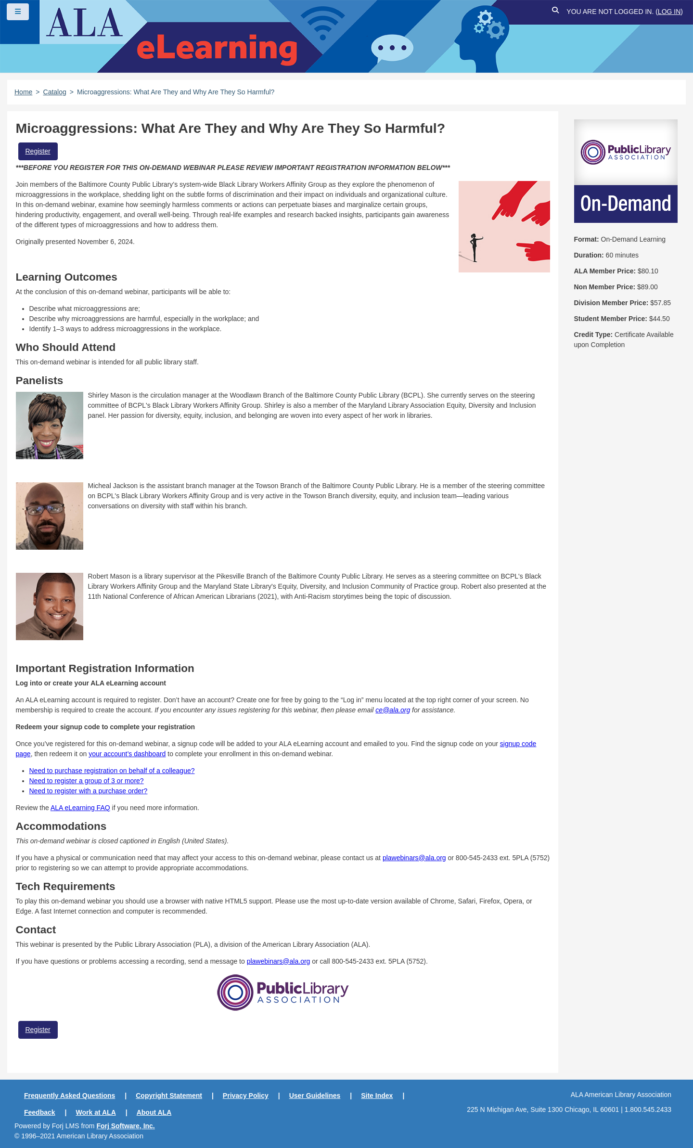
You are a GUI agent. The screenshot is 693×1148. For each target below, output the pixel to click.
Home (23, 92)
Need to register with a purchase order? (88, 791)
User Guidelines (315, 1095)
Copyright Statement (169, 1095)
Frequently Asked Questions (69, 1095)
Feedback (39, 1112)
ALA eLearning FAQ (80, 808)
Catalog (54, 92)
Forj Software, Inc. (125, 1126)
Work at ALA (96, 1112)
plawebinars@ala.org (414, 858)
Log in (669, 11)
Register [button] (38, 151)
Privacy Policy (246, 1095)
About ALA (154, 1112)
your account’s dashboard (127, 754)
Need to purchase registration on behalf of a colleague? (112, 770)
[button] (555, 11)
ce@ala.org (392, 710)
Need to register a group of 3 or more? (86, 781)
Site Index (377, 1095)
